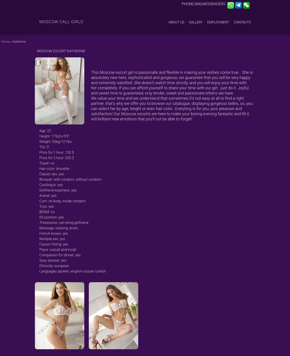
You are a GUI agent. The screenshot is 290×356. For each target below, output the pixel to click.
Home (5, 41)
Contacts (242, 22)
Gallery (196, 22)
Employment (218, 22)
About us (176, 22)
